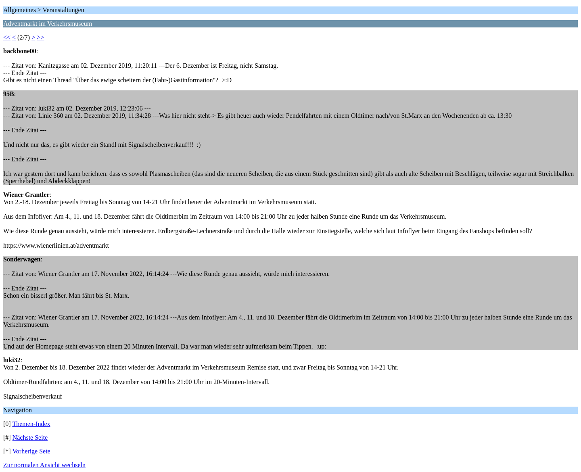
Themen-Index (31, 423)
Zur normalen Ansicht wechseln (44, 465)
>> (40, 37)
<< (6, 37)
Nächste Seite (30, 437)
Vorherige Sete (31, 451)
